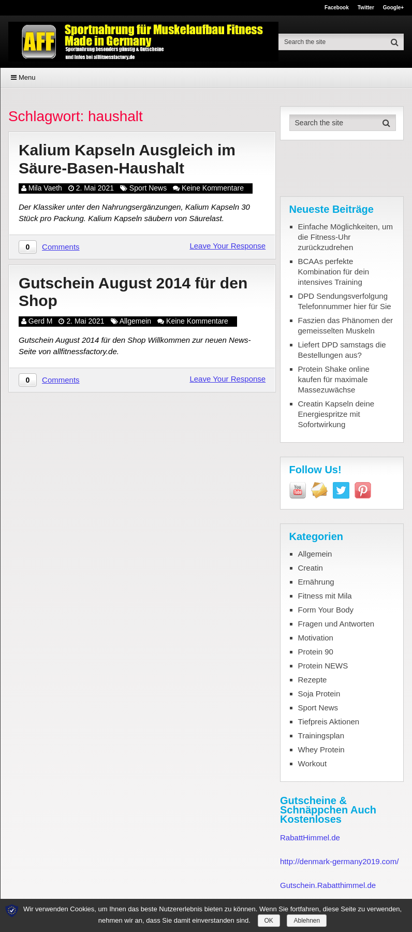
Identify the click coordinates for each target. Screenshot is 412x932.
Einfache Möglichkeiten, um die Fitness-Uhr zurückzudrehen (345, 237)
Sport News (148, 188)
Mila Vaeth (45, 188)
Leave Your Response (227, 245)
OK (268, 920)
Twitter (366, 7)
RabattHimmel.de (310, 837)
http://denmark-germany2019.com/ (339, 861)
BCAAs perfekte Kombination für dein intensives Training (334, 271)
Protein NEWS (323, 665)
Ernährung (316, 581)
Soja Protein (319, 693)
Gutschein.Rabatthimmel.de (328, 885)
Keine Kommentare (213, 188)
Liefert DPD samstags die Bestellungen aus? (342, 349)
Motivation (315, 637)
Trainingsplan (321, 735)
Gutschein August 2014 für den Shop (133, 292)
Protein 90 (315, 651)
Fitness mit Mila (325, 595)
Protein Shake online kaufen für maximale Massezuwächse (334, 379)
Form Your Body (326, 609)
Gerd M (40, 321)
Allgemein (135, 321)
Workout (312, 763)
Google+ (393, 7)
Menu (27, 77)
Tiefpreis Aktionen (329, 721)
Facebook (337, 7)
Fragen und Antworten (336, 623)
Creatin (310, 567)
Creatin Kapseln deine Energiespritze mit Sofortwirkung (336, 414)
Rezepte (312, 679)
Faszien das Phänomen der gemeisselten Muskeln (345, 325)
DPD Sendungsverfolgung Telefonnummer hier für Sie (344, 301)
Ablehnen (306, 920)
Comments (61, 246)
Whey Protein (321, 749)
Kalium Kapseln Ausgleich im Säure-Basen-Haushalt (127, 159)
